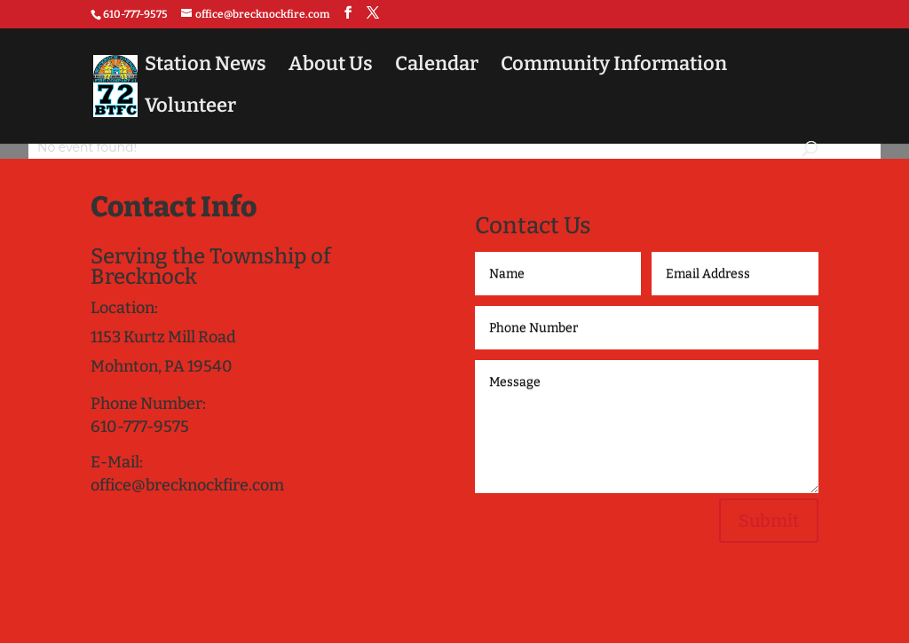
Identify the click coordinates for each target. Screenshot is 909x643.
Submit (769, 520)
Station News (205, 66)
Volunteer (190, 108)
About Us (331, 66)
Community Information (614, 66)
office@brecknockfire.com (187, 485)
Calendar (436, 66)
